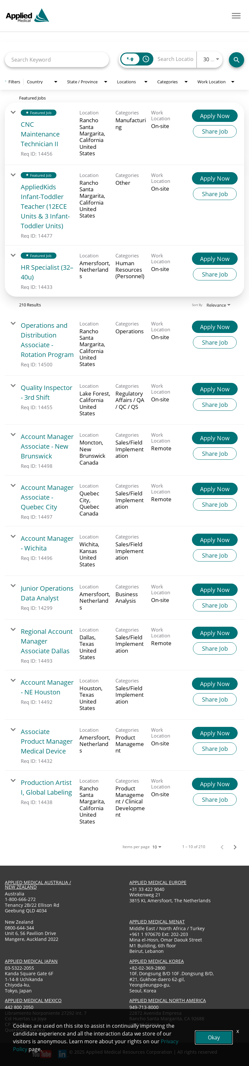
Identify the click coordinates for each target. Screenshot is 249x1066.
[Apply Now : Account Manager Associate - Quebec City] (215, 489)
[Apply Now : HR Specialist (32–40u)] (215, 259)
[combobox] (56, 59)
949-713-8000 (144, 1007)
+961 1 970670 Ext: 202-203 (158, 934)
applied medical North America (167, 1000)
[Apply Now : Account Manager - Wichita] (215, 540)
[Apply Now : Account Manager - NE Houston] (215, 684)
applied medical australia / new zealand (38, 884)
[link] (124, 133)
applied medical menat (157, 921)
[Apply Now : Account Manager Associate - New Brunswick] (215, 438)
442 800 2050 (19, 1007)
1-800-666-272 (20, 899)
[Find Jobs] (236, 59)
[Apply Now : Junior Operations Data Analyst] (215, 590)
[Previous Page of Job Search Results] (222, 846)
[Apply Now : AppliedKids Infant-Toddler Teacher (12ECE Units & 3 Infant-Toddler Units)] (215, 178)
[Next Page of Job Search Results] (235, 846)
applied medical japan (31, 961)
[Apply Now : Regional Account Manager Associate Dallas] (215, 633)
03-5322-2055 (19, 968)
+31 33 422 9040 (146, 889)
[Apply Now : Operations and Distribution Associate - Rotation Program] (215, 327)
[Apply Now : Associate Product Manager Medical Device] (215, 733)
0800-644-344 (19, 928)
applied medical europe (157, 882)
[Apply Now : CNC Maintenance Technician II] (215, 116)
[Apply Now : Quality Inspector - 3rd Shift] (215, 389)
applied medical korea (156, 961)
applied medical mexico (33, 1000)
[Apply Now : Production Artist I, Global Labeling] (215, 784)
